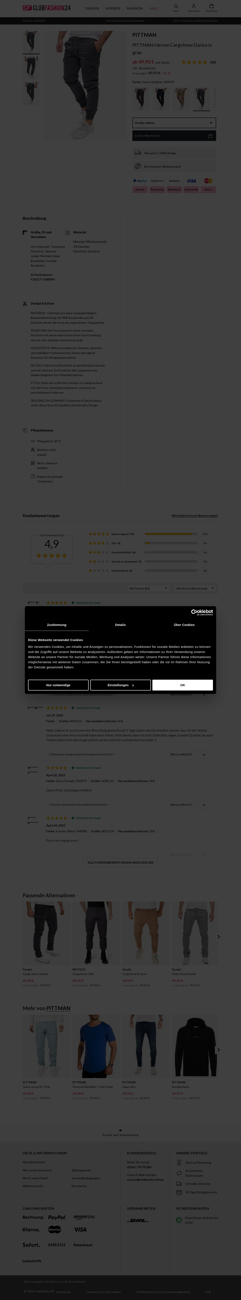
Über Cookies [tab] (184, 625)
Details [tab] (120, 625)
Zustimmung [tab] (57, 625)
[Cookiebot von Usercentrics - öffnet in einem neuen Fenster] (194, 612)
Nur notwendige (58, 685)
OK (182, 685)
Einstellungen (121, 685)
